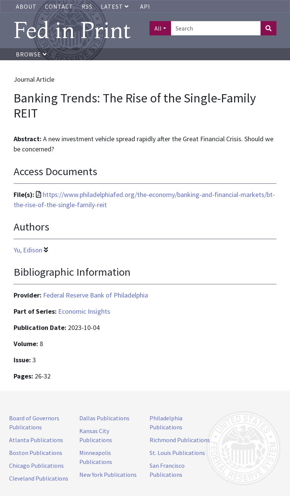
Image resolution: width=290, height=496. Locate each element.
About (26, 6)
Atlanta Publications (36, 440)
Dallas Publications (104, 418)
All (158, 28)
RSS (87, 6)
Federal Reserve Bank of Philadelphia (95, 295)
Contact (59, 6)
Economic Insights (84, 311)
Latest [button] (115, 6)
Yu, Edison (28, 250)
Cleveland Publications (38, 478)
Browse (31, 54)
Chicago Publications (36, 465)
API (145, 6)
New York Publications (108, 474)
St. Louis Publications (177, 452)
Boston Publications (35, 452)
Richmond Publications (180, 440)
